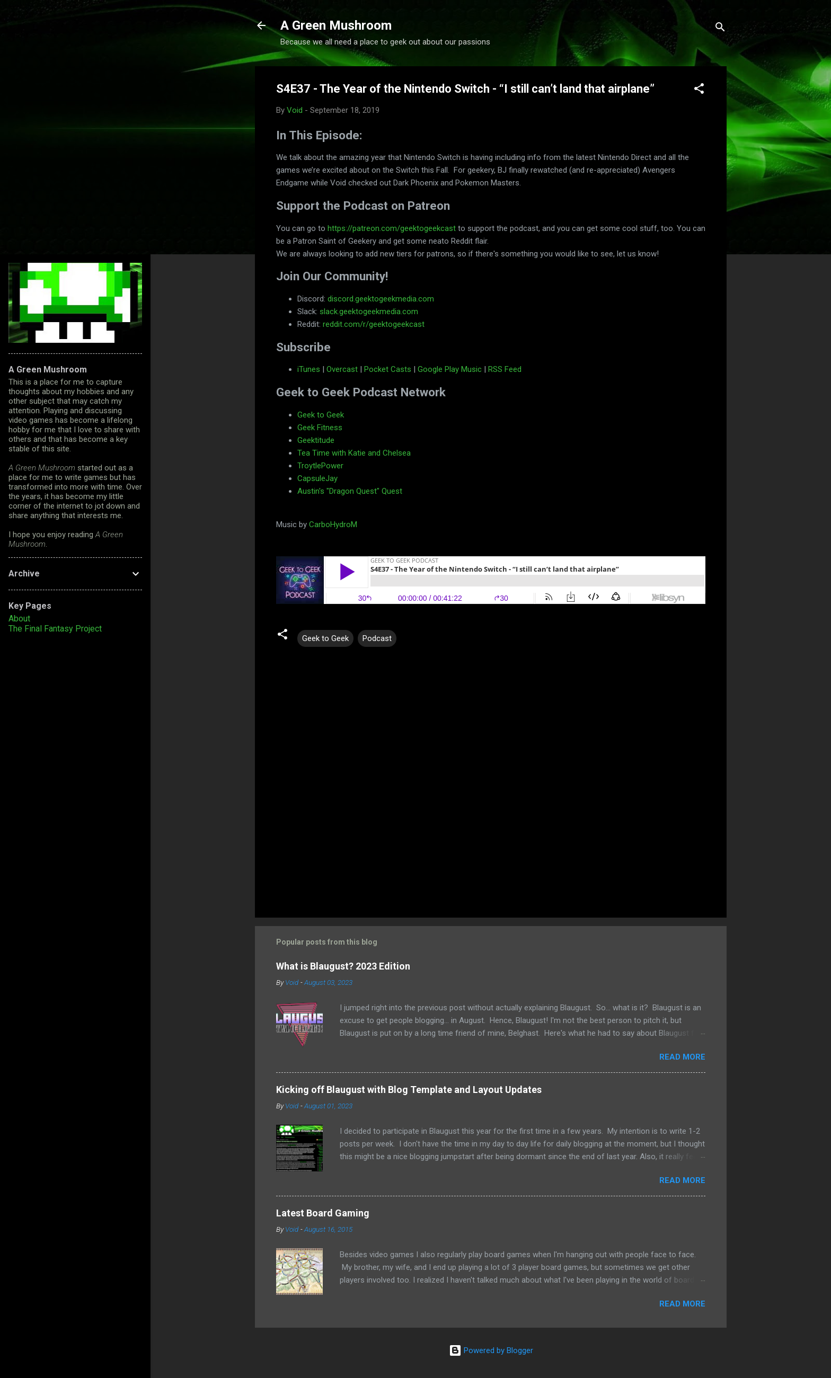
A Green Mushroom (336, 25)
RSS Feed (504, 369)
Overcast (342, 369)
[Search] (720, 29)
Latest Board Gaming (322, 1213)
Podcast (377, 638)
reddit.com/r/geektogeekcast (374, 324)
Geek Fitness (319, 427)
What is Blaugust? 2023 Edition (343, 966)
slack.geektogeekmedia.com (369, 311)
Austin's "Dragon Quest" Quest (349, 491)
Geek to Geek (320, 415)
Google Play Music (448, 369)
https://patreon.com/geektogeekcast (390, 228)
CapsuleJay (317, 478)
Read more (682, 1057)
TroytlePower (320, 465)
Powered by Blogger (491, 1350)
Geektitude (315, 440)
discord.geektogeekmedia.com (381, 299)
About (19, 619)
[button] (699, 90)
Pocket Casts (387, 369)
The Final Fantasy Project (55, 629)
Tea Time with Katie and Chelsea (354, 453)
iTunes (308, 369)
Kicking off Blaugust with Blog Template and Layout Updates (409, 1089)
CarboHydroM (332, 524)
